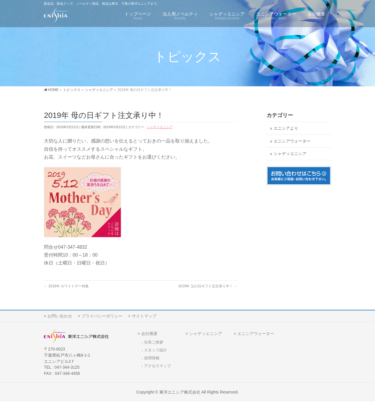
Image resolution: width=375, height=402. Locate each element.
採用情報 (151, 358)
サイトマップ (144, 316)
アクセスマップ (157, 366)
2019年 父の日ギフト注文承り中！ (207, 286)
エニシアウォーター (292, 141)
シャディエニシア (160, 127)
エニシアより (286, 128)
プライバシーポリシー (101, 316)
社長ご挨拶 (153, 342)
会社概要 (149, 333)
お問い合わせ (59, 316)
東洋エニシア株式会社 (179, 392)
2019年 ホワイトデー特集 (66, 286)
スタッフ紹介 (155, 350)
